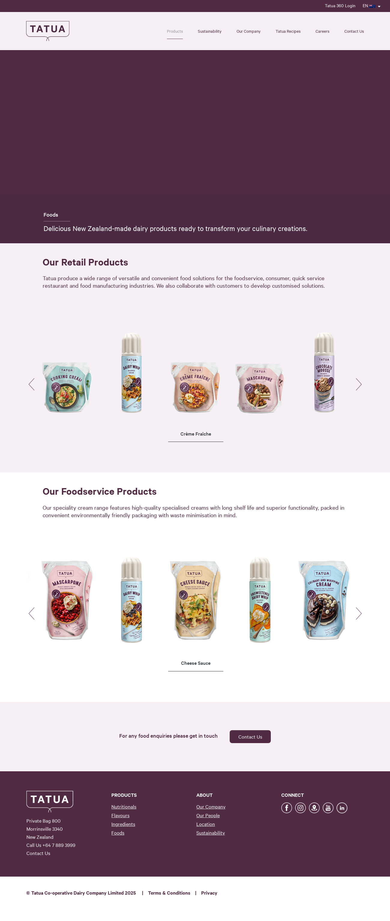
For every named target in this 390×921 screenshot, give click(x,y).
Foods (117, 832)
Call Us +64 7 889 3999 (50, 845)
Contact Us (354, 31)
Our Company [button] (249, 31)
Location (205, 823)
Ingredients (123, 823)
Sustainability (210, 832)
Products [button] (175, 31)
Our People (208, 815)
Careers (322, 31)
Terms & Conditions (169, 892)
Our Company (210, 806)
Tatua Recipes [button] (288, 31)
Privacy (209, 892)
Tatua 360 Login (340, 5)
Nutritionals (123, 806)
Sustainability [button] (210, 31)
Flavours (120, 815)
